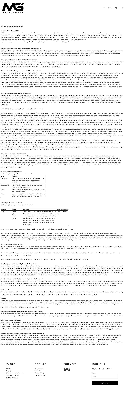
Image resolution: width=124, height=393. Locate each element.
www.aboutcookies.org (11, 253)
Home (8, 368)
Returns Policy (39, 368)
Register (110, 8)
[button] (116, 8)
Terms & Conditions (41, 375)
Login (103, 8)
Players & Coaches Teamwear (15, 373)
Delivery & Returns (12, 377)
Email (93, 373)
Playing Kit (9, 371)
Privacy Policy (39, 373)
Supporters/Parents (12, 375)
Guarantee (38, 371)
